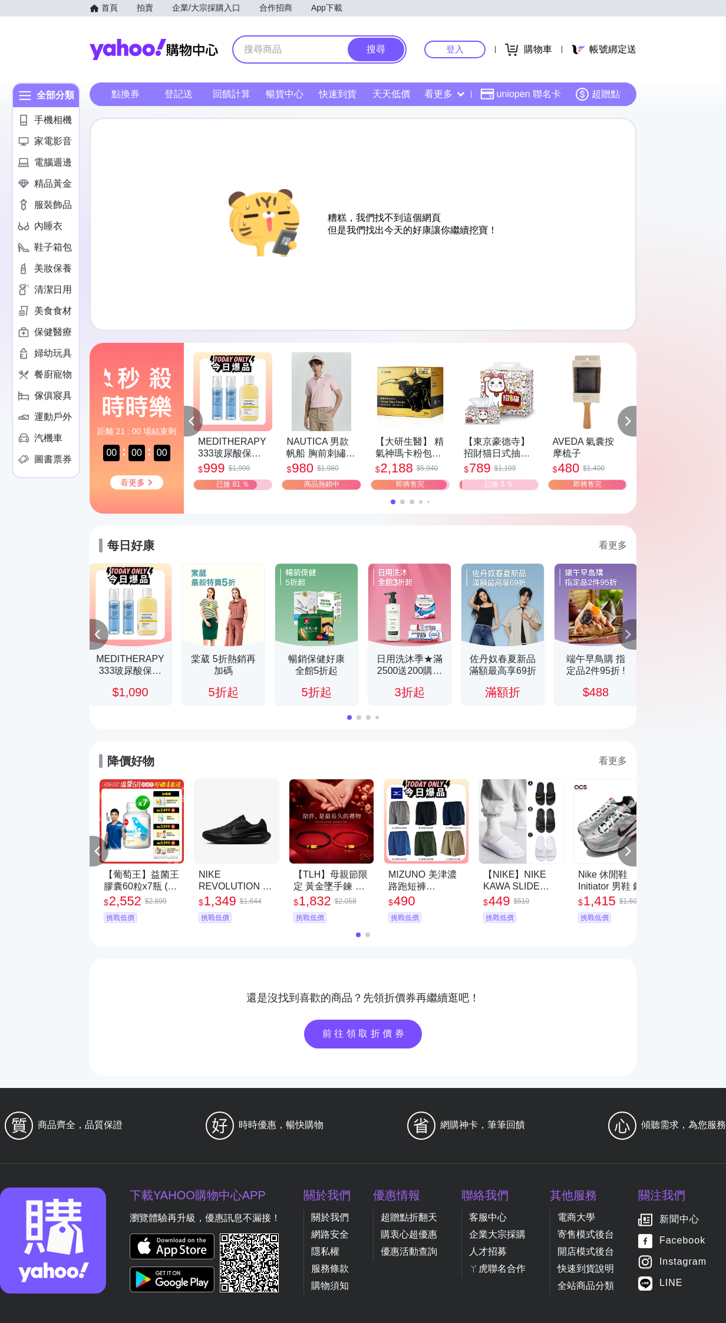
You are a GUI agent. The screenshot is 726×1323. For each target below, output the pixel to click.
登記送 (178, 94)
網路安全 (330, 1234)
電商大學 (576, 1217)
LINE (671, 1283)
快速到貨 (338, 94)
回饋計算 (231, 94)
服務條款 (330, 1269)
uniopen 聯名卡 (520, 94)
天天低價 (391, 94)
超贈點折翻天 (409, 1217)
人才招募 (488, 1251)
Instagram (683, 1262)
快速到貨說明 (585, 1269)
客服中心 (488, 1217)
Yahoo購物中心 (154, 49)
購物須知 (330, 1286)
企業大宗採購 (497, 1234)
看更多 (444, 94)
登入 (455, 49)
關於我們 (330, 1217)
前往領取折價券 (364, 1033)
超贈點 (597, 94)
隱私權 (325, 1251)
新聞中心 (679, 1220)
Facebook (682, 1241)
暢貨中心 (284, 94)
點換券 (125, 94)
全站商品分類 (585, 1286)
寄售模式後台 (585, 1234)
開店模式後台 (585, 1251)
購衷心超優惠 (409, 1234)
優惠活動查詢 (409, 1251)
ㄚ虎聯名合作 (497, 1269)
